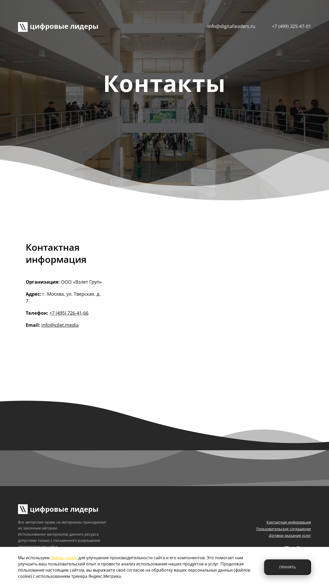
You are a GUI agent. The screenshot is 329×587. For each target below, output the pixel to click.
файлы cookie (64, 558)
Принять (287, 567)
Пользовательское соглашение (283, 528)
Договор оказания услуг (290, 535)
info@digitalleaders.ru (231, 26)
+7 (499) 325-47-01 (291, 26)
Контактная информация (289, 522)
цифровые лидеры (58, 26)
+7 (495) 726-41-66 (68, 313)
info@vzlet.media (60, 325)
